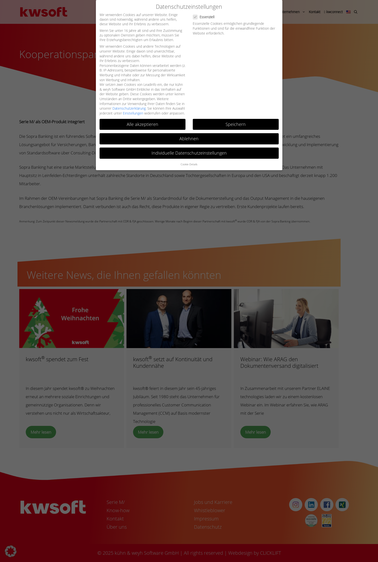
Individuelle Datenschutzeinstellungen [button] (189, 153)
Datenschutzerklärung (129, 108)
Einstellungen (133, 113)
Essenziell (205, 17)
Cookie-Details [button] (189, 164)
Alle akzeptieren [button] (142, 124)
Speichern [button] (236, 124)
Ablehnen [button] (189, 138)
